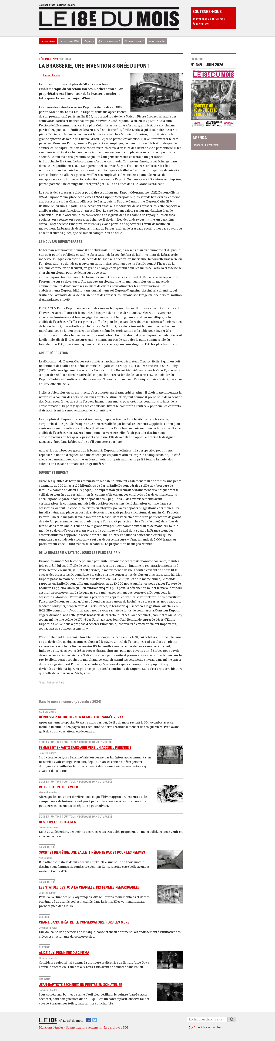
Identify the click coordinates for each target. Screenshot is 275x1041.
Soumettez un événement (84, 1027)
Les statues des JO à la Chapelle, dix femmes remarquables (89, 887)
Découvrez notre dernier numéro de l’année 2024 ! (81, 717)
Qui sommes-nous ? (109, 41)
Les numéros (48, 41)
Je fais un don (200, 23)
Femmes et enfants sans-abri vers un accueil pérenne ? (85, 747)
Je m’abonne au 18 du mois (209, 19)
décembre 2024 (48, 59)
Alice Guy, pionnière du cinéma (64, 953)
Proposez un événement (205, 145)
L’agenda (89, 41)
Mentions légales (51, 1027)
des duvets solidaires (57, 822)
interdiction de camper (58, 787)
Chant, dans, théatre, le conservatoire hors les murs (84, 922)
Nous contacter (156, 41)
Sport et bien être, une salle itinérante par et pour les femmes (92, 852)
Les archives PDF (69, 41)
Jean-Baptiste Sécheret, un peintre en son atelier (80, 985)
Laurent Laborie (51, 75)
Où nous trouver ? (134, 41)
